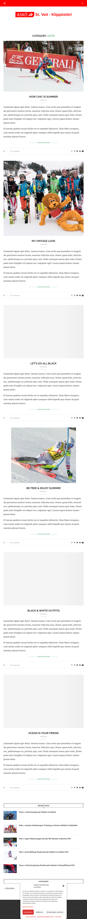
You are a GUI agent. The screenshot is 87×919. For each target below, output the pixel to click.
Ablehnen (39, 912)
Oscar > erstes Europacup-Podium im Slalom (37, 812)
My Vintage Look (43, 241)
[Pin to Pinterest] (80, 151)
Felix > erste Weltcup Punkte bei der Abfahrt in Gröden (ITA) (44, 852)
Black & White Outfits (43, 610)
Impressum (58, 916)
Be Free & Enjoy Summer (43, 488)
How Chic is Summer (43, 96)
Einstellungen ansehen (55, 912)
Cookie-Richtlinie (30, 916)
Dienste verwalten (27, 906)
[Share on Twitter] (77, 151)
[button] (63, 886)
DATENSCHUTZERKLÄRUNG (45, 916)
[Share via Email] (83, 151)
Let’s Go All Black (43, 363)
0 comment (15, 151)
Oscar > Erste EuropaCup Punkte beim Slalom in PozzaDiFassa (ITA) (47, 865)
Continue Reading (43, 143)
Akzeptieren (28, 912)
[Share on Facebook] (74, 151)
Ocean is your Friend (43, 733)
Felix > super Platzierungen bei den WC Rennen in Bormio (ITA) (45, 839)
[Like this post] (72, 151)
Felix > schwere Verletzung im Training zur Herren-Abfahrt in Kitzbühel (48, 825)
